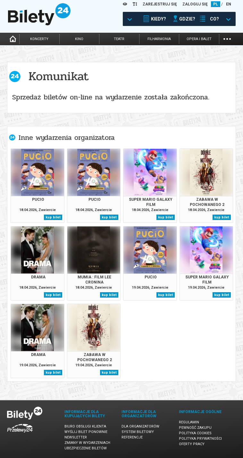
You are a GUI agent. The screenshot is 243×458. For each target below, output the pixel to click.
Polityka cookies (195, 433)
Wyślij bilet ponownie (85, 432)
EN (228, 4)
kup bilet (53, 217)
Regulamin (189, 422)
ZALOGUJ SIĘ (195, 4)
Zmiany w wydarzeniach (87, 443)
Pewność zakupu (195, 428)
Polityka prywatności (200, 439)
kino (79, 39)
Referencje (132, 437)
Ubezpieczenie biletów (85, 448)
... (227, 38)
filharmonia (159, 39)
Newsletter (75, 437)
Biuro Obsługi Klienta (85, 426)
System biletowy (138, 432)
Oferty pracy (192, 444)
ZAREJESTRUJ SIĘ (160, 4)
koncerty (39, 39)
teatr (119, 39)
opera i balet (199, 39)
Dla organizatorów (140, 426)
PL (215, 4)
